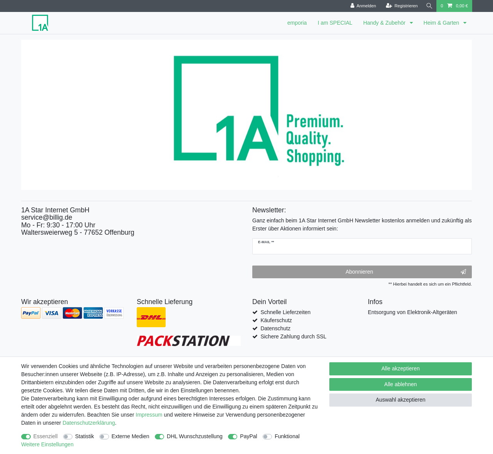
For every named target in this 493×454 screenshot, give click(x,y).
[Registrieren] (401, 6)
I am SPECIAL (335, 23)
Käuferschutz (276, 320)
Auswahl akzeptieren (400, 400)
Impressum (149, 415)
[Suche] (428, 6)
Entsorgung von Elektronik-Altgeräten (412, 312)
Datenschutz (275, 328)
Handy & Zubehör (385, 23)
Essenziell (46, 436)
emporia (297, 23)
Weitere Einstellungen (47, 444)
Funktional (287, 436)
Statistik (84, 436)
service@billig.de (46, 217)
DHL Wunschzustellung (195, 436)
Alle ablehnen (400, 384)
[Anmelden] (362, 6)
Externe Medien (130, 436)
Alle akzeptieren (400, 368)
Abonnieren (405, 272)
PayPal (248, 436)
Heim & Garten (442, 23)
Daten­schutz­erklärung (88, 423)
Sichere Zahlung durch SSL (293, 336)
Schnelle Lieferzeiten (285, 312)
